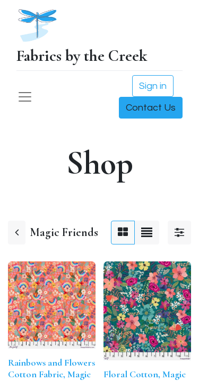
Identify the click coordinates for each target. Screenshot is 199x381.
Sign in (153, 86)
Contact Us (151, 108)
